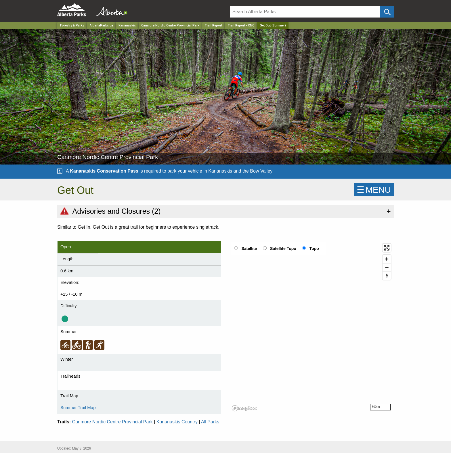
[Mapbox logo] (244, 408)
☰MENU (374, 189)
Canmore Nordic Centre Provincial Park (112, 421)
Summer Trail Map (78, 407)
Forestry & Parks (72, 25)
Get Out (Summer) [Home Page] (273, 25)
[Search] (305, 12)
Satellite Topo (283, 248)
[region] (312, 327)
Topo (314, 248)
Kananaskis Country (177, 421)
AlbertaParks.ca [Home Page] (101, 25)
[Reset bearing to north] (387, 276)
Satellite (249, 248)
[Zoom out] (387, 267)
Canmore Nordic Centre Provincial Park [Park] (170, 25)
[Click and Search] (387, 12)
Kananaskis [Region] (127, 25)
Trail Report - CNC (241, 25)
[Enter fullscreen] (387, 248)
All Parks (210, 421)
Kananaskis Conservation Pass (104, 171)
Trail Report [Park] (213, 25)
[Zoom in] (387, 259)
